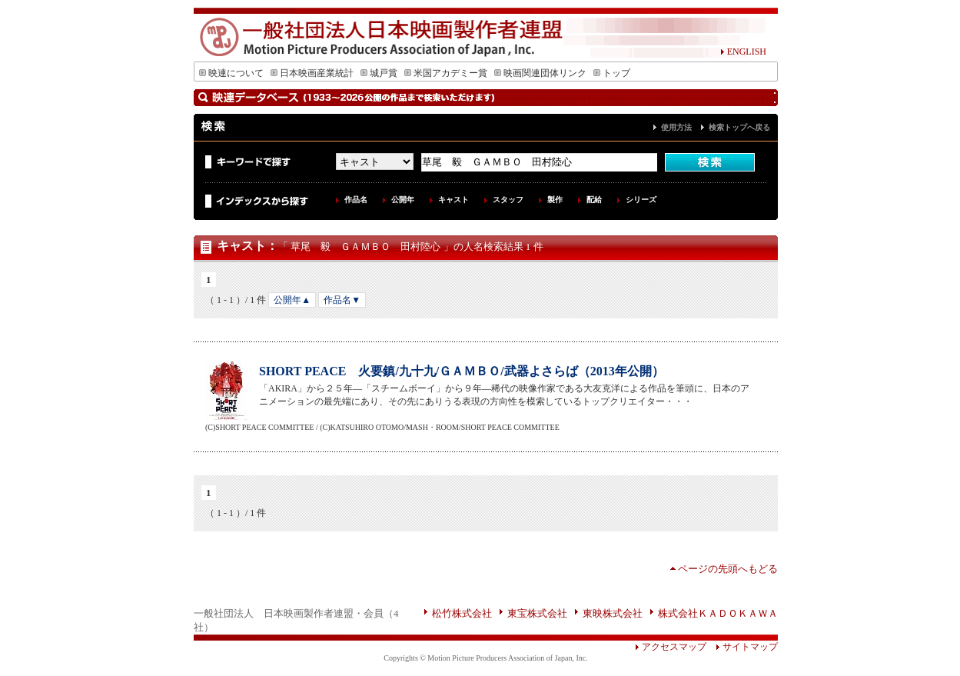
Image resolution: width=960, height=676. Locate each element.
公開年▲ (292, 300)
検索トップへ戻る (739, 127)
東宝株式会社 (537, 613)
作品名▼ (342, 300)
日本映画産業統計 (312, 73)
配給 (594, 199)
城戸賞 (378, 73)
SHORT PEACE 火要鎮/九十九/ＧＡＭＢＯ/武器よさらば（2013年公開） (461, 371)
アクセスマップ (670, 646)
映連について (231, 73)
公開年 (402, 199)
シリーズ (641, 199)
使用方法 (676, 127)
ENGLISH (743, 51)
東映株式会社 (613, 613)
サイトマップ (742, 646)
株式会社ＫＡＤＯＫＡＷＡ (718, 613)
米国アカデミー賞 (445, 73)
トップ (611, 73)
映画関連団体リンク (540, 73)
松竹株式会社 (462, 613)
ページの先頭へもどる (728, 568)
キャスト (453, 199)
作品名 (355, 199)
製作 (555, 199)
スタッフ (508, 199)
